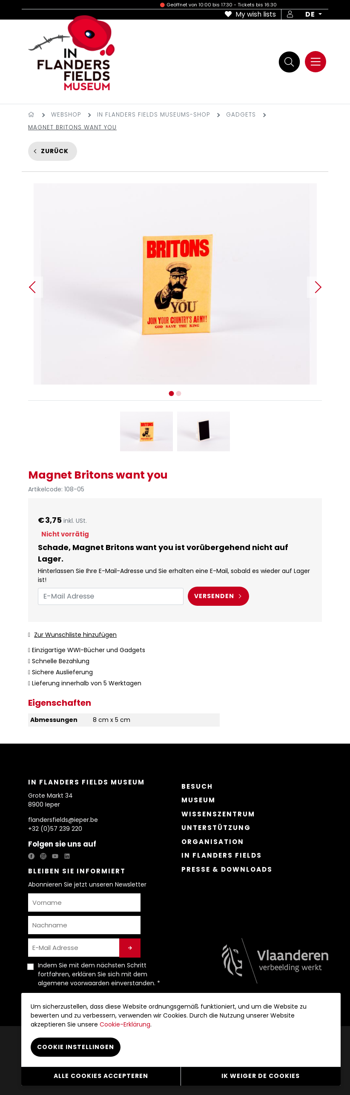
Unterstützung (216, 827)
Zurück (55, 151)
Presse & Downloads (227, 869)
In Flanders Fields (221, 855)
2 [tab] (178, 393)
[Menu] (315, 61)
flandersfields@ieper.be (63, 820)
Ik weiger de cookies (260, 1076)
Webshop (66, 115)
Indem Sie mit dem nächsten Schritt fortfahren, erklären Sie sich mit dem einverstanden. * (99, 974)
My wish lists (250, 14)
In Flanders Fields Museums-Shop (153, 115)
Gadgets (241, 115)
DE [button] (311, 14)
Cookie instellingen (75, 1047)
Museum (198, 800)
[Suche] (289, 62)
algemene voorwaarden (73, 983)
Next (317, 287)
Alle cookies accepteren (101, 1076)
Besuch (197, 786)
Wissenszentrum (218, 814)
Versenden (214, 596)
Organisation (212, 841)
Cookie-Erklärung (125, 1024)
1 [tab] (171, 393)
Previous (32, 287)
